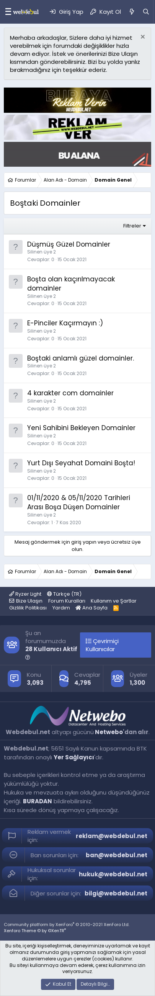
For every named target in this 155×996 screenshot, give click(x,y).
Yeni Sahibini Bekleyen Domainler (81, 427)
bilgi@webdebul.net (116, 893)
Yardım (61, 607)
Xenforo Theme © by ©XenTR (35, 931)
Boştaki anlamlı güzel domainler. (80, 358)
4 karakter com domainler (70, 393)
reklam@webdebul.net (111, 836)
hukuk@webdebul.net (113, 874)
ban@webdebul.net (116, 855)
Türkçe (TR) (64, 594)
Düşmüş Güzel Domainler (68, 244)
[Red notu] (142, 38)
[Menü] (6, 11)
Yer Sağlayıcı (74, 757)
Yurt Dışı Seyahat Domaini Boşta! (81, 463)
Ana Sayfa (91, 607)
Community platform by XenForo (66, 924)
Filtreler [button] (132, 225)
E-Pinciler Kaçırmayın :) (65, 323)
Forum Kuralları (66, 600)
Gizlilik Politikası (28, 607)
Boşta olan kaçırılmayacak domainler (71, 284)
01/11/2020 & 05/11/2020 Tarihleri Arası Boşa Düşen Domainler (78, 502)
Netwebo (109, 732)
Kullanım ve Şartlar (114, 600)
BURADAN (37, 801)
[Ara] (146, 11)
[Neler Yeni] (131, 11)
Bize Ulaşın (29, 600)
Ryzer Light (25, 594)
